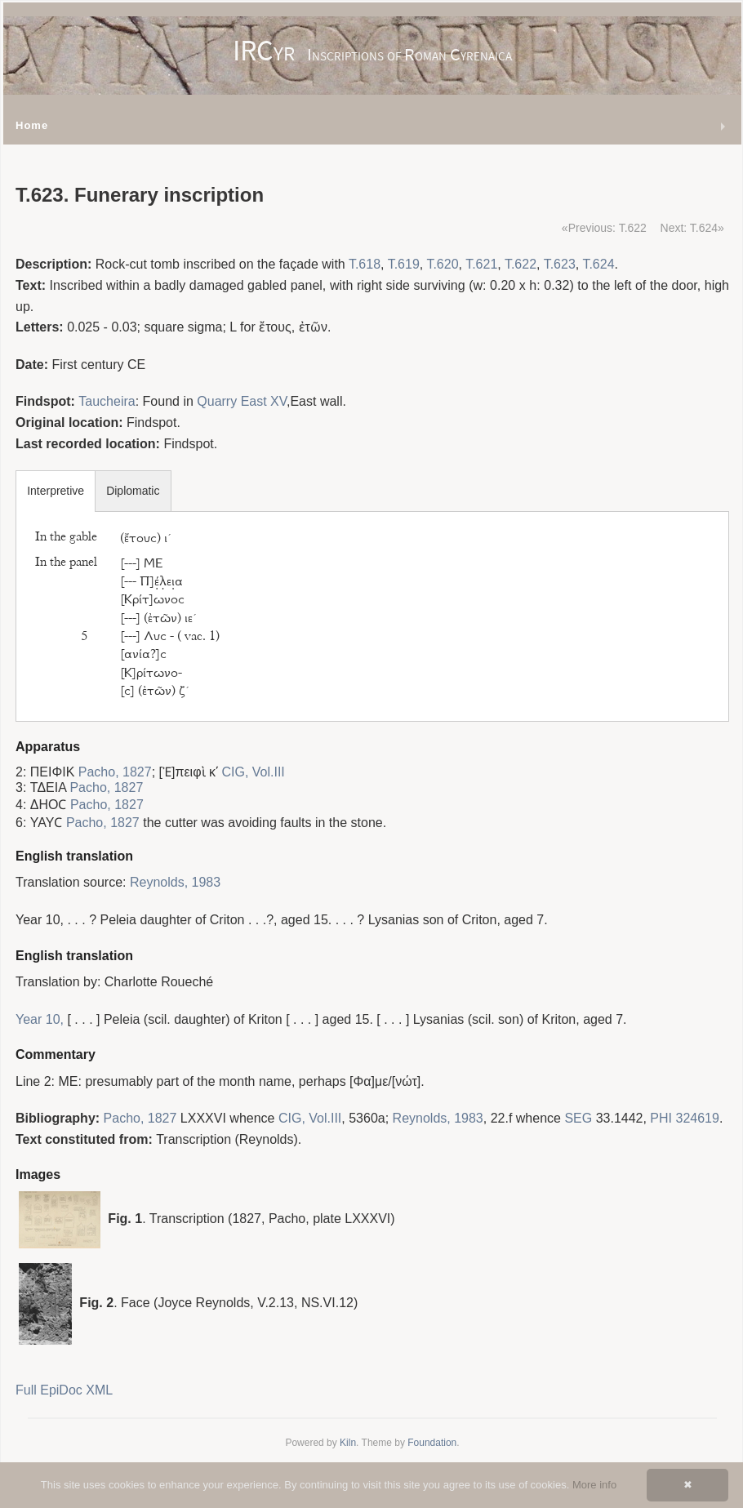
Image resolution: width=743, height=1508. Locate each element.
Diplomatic (132, 490)
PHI (661, 1118)
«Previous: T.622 (604, 227)
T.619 (404, 264)
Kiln (348, 1442)
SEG (578, 1118)
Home (32, 125)
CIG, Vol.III (252, 772)
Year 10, (40, 1019)
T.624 (598, 264)
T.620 (442, 264)
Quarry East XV (242, 401)
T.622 (520, 264)
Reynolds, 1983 (175, 882)
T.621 (481, 264)
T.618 (364, 264)
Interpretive (55, 490)
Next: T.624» (692, 227)
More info (594, 1485)
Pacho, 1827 (115, 772)
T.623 (560, 264)
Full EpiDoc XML (64, 1390)
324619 (697, 1118)
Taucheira (106, 401)
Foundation (431, 1442)
